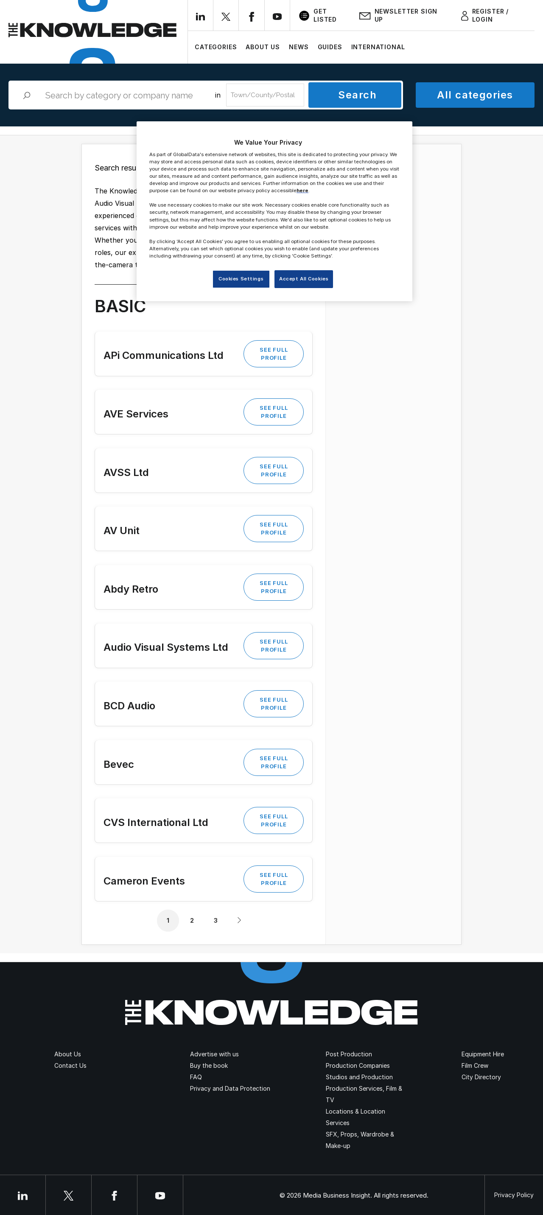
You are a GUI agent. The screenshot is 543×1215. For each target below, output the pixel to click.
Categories (216, 46)
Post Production (349, 1054)
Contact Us (70, 1065)
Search (357, 95)
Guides (330, 46)
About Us (263, 46)
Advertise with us (214, 1054)
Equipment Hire (483, 1054)
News (298, 46)
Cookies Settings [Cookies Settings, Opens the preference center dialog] (240, 279)
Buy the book (209, 1065)
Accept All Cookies (303, 279)
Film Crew (475, 1065)
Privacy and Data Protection (230, 1088)
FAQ (196, 1077)
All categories (475, 95)
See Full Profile (274, 353)
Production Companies (358, 1065)
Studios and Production (359, 1077)
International (378, 46)
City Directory (481, 1077)
